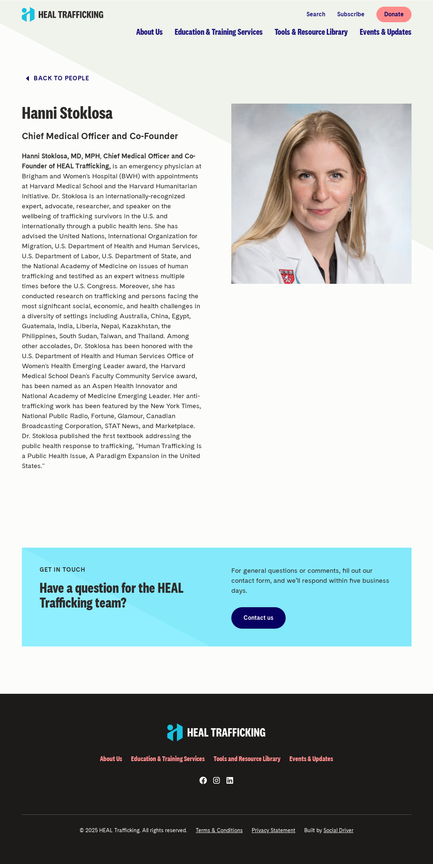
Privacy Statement (273, 830)
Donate (394, 14)
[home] (63, 14)
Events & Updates (311, 758)
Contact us (258, 617)
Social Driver (338, 830)
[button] (149, 31)
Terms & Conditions (219, 830)
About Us (111, 758)
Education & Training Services (168, 758)
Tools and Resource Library (247, 758)
